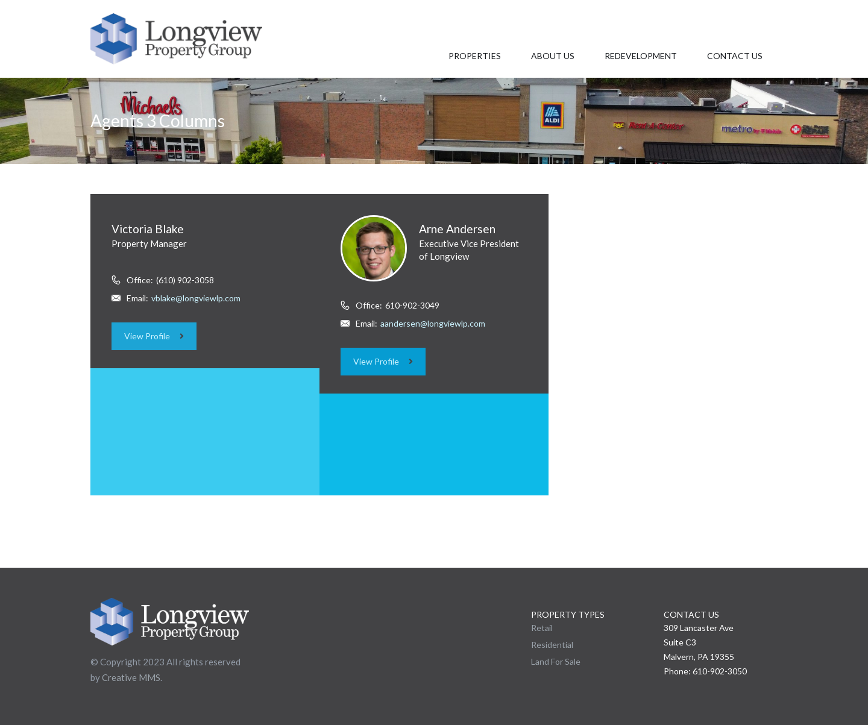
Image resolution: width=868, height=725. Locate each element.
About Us (552, 56)
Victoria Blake (148, 229)
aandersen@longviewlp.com (432, 323)
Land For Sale (555, 661)
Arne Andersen (457, 229)
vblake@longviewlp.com (196, 298)
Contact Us (735, 56)
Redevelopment (641, 56)
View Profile (154, 336)
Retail (542, 628)
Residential (552, 644)
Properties (474, 56)
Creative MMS (131, 677)
